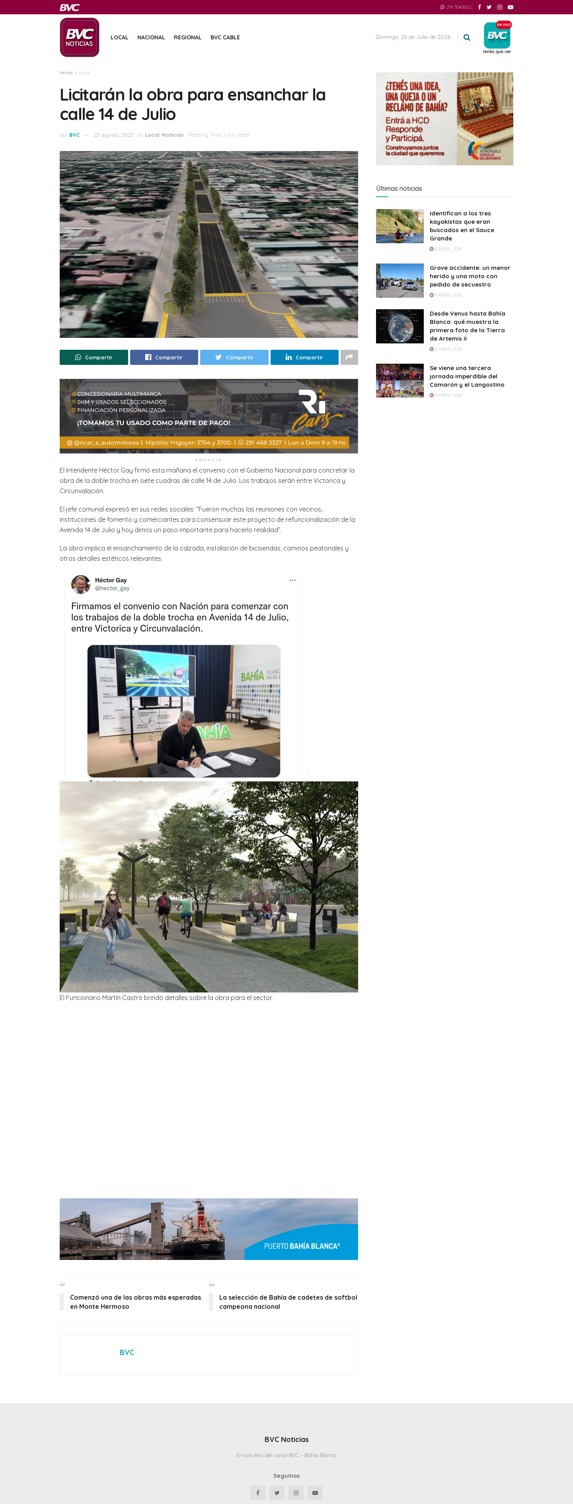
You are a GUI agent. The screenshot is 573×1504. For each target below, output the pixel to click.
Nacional (151, 37)
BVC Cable (225, 37)
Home (66, 73)
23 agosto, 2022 (113, 135)
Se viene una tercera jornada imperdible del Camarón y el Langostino (467, 376)
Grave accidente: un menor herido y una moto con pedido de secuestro (470, 276)
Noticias (173, 135)
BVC (74, 135)
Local (120, 37)
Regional (188, 37)
